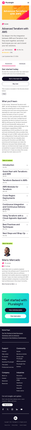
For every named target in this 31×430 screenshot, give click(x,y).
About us (4, 375)
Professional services (8, 367)
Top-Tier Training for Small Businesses (12, 333)
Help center (5, 354)
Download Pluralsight (8, 362)
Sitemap (4, 359)
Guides (19, 351)
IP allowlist (5, 356)
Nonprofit (19, 388)
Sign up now (7, 404)
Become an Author (22, 354)
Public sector (20, 390)
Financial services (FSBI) (21, 379)
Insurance (19, 385)
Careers (4, 378)
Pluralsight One (21, 364)
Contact (4, 351)
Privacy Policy (15, 425)
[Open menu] (28, 3)
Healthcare (20, 383)
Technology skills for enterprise (10, 335)
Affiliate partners (21, 361)
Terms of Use (7, 425)
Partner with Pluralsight (20, 357)
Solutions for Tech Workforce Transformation (14, 338)
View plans (5, 364)
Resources (5, 383)
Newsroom (5, 381)
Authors (19, 366)
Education (19, 375)
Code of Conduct (23, 425)
